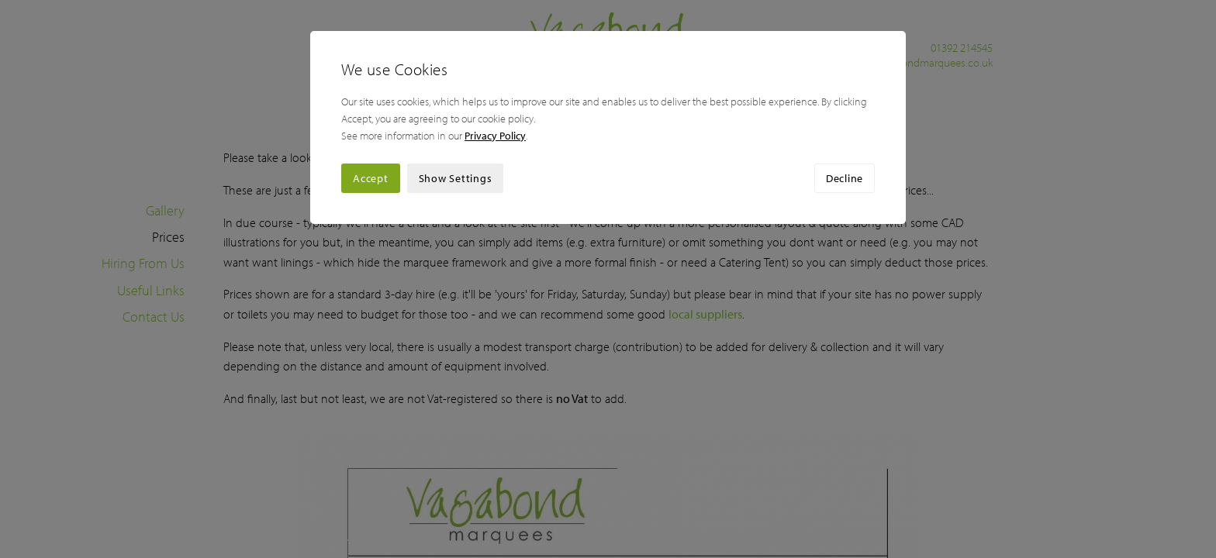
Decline (844, 178)
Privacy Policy (495, 136)
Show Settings (455, 178)
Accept (371, 178)
